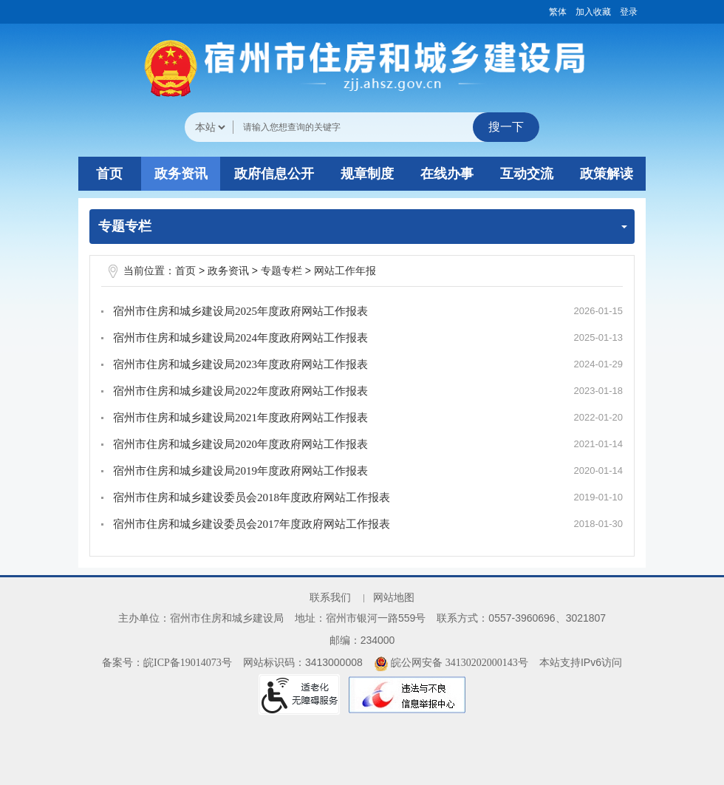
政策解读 (606, 173)
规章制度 (367, 173)
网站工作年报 (345, 270)
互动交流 (526, 173)
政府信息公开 (274, 173)
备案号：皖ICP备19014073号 (167, 662)
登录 (629, 12)
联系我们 (330, 597)
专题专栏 (281, 270)
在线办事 (447, 173)
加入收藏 (593, 12)
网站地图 (393, 597)
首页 (109, 173)
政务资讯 (181, 173)
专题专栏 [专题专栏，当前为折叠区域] (362, 226)
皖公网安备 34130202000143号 (451, 662)
